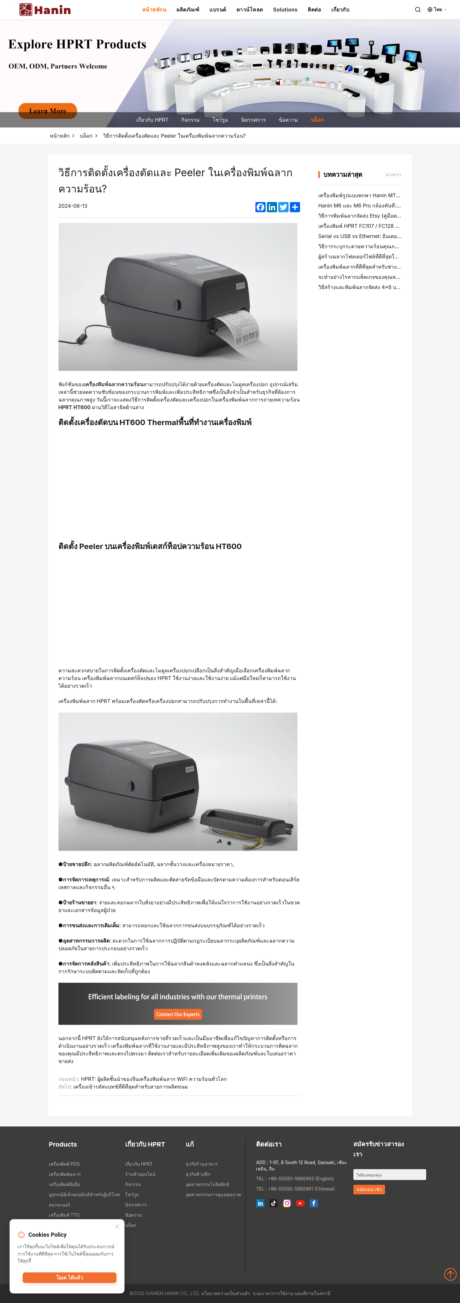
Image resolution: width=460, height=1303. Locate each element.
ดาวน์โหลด (250, 9)
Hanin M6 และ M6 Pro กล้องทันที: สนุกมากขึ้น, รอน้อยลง (383, 205)
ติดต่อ (314, 9)
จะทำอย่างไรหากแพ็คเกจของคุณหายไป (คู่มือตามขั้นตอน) (383, 277)
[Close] (117, 1227)
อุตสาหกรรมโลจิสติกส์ (207, 1184)
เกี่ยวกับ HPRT (152, 120)
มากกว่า (394, 174)
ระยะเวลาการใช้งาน (273, 1293)
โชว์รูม (220, 120)
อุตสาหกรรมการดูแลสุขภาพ (213, 1194)
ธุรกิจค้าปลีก (198, 1174)
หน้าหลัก (60, 136)
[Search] (418, 9)
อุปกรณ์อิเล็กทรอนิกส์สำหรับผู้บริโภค (84, 1194)
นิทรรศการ (253, 120)
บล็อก (317, 120)
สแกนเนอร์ (59, 1204)
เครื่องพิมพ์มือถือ (64, 1184)
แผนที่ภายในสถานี (312, 1293)
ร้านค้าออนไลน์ (140, 1174)
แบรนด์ (217, 9)
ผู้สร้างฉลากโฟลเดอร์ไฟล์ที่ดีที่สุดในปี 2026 (366, 256)
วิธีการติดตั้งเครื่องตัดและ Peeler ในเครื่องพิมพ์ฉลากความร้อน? (174, 136)
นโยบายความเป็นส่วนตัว (225, 1293)
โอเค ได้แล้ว (70, 1279)
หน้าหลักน (154, 9)
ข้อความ (288, 120)
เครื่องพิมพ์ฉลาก (64, 1174)
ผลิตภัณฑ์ (188, 9)
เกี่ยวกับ (340, 9)
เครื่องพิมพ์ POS (64, 1164)
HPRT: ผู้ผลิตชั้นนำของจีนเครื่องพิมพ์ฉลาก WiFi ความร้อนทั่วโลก (154, 1079)
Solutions (285, 9)
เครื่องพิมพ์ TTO (64, 1215)
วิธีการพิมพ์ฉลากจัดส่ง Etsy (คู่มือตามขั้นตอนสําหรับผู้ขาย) (384, 216)
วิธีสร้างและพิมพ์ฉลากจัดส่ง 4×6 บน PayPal (367, 287)
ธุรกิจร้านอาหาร (202, 1164)
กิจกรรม (190, 120)
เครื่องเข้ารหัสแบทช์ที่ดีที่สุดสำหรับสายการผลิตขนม (130, 1086)
